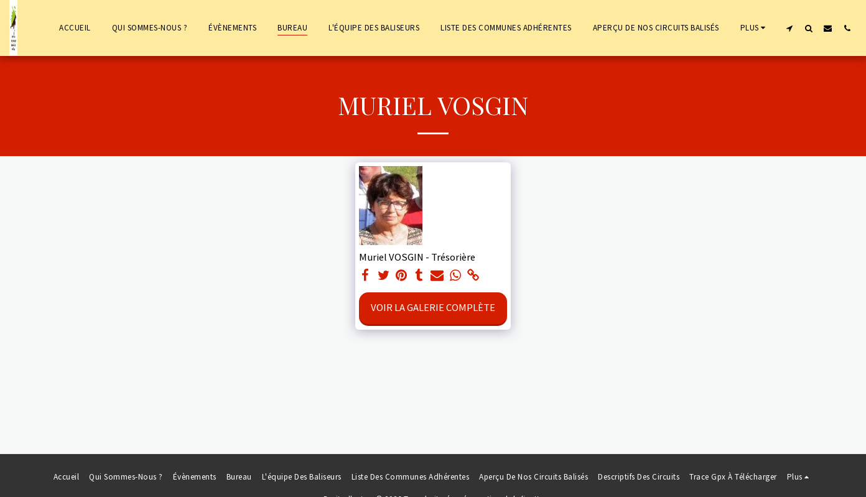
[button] (789, 28)
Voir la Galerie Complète (433, 307)
